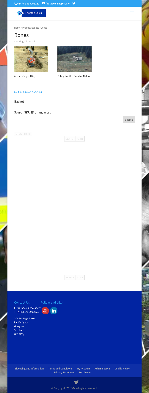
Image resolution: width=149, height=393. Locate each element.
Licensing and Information (29, 368)
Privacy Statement (64, 372)
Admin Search (102, 368)
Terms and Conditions (60, 368)
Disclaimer (85, 372)
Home (17, 27)
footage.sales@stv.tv (29, 308)
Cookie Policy (122, 368)
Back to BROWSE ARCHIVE (28, 92)
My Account (83, 368)
